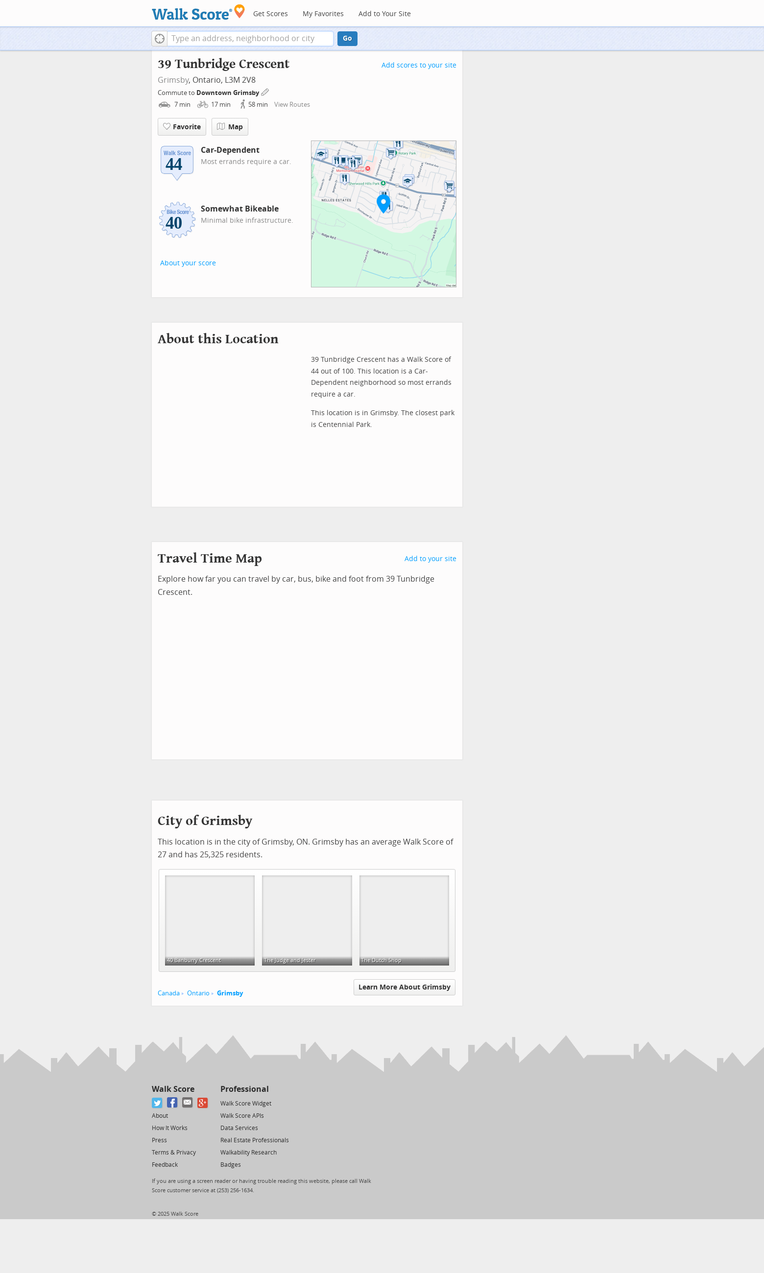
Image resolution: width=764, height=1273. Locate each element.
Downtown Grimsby (228, 92)
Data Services (239, 1128)
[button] (159, 39)
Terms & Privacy (174, 1152)
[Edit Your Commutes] (265, 91)
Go (347, 38)
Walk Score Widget (245, 1103)
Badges (230, 1164)
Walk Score (173, 1089)
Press (159, 1140)
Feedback (165, 1164)
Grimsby (173, 80)
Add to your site (430, 559)
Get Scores (270, 14)
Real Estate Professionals (254, 1140)
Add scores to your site (419, 65)
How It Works (170, 1128)
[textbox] (250, 39)
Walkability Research (248, 1152)
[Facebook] (172, 1102)
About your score (188, 263)
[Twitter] (157, 1102)
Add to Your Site (384, 14)
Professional (244, 1089)
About (160, 1115)
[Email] (187, 1102)
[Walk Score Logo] (198, 12)
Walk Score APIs (242, 1115)
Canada (169, 993)
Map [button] (230, 126)
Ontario (198, 993)
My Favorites (323, 14)
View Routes (292, 104)
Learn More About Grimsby (404, 987)
